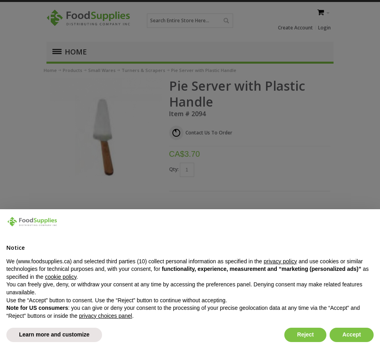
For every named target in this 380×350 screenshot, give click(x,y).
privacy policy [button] (280, 261)
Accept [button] (351, 334)
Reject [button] (305, 334)
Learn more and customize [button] (54, 334)
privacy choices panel (105, 316)
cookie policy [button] (60, 277)
